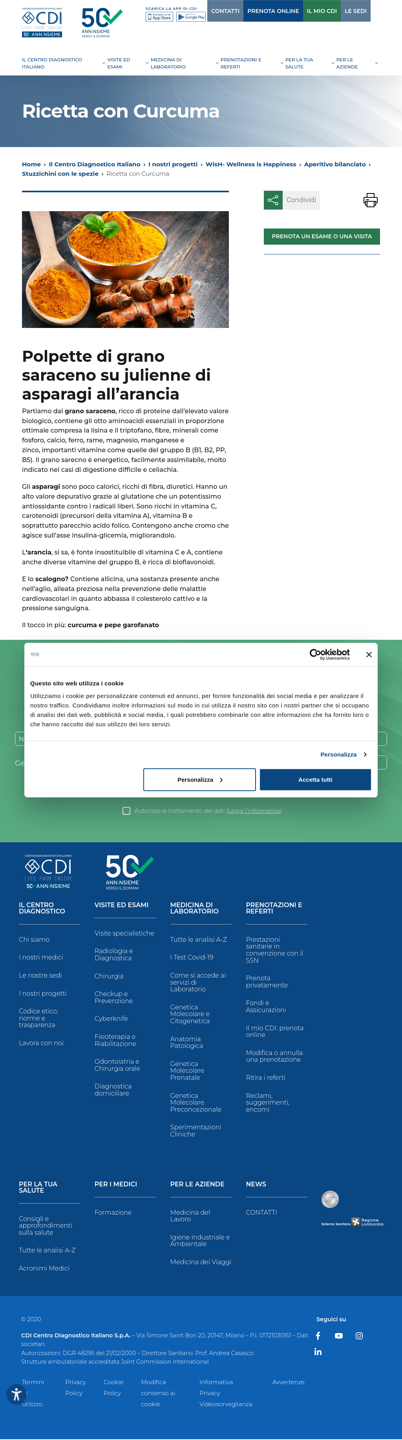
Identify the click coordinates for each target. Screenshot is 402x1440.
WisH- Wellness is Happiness (251, 164)
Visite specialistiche (124, 934)
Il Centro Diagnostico (42, 909)
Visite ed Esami (122, 906)
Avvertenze (288, 1383)
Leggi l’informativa (254, 811)
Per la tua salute (38, 1188)
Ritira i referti (265, 1078)
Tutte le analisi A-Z (198, 940)
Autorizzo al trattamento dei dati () (208, 811)
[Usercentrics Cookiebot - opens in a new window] (315, 655)
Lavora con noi (41, 1044)
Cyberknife (111, 1019)
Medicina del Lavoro (190, 1216)
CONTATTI (209, 11)
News (256, 1185)
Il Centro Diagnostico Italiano (94, 164)
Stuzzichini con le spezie (60, 173)
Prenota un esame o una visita (322, 236)
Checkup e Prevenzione (114, 998)
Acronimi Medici (44, 1269)
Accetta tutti (315, 779)
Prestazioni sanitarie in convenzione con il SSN (274, 951)
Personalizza (338, 754)
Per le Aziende (197, 1185)
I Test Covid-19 (192, 958)
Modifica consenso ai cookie (158, 1394)
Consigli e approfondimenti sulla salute (45, 1226)
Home (31, 164)
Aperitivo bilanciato (335, 164)
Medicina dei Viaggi (201, 1263)
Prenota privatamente (267, 982)
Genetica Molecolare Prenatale (187, 1071)
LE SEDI (340, 11)
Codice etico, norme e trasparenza (38, 1018)
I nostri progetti (172, 164)
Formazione (113, 1213)
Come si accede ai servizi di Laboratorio (198, 983)
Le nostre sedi (40, 976)
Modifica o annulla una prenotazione (274, 1057)
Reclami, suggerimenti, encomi (267, 1103)
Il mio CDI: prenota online (274, 1032)
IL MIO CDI (306, 11)
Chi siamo (34, 940)
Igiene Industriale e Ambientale (200, 1241)
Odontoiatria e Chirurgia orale (118, 1066)
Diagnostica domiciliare (113, 1090)
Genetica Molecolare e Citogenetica (190, 1015)
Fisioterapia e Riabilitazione (115, 1041)
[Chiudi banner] (369, 654)
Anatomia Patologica (186, 1043)
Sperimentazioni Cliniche (195, 1131)
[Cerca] (367, 11)
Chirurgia (109, 977)
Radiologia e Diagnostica (114, 955)
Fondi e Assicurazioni (266, 1007)
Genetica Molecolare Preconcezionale (195, 1103)
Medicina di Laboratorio (194, 909)
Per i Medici (116, 1185)
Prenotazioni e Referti (274, 909)
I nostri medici (41, 958)
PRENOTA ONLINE (257, 11)
